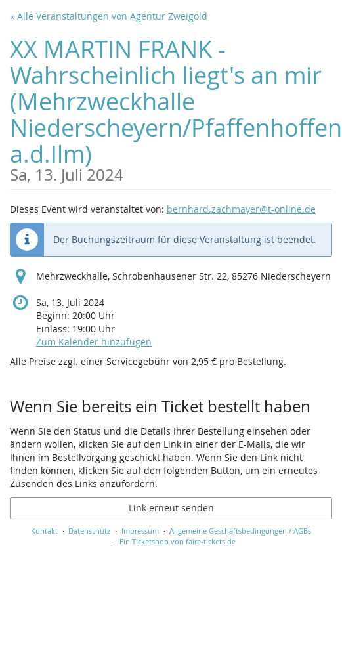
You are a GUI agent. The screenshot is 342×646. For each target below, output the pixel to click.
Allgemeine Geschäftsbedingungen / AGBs (240, 531)
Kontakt (44, 531)
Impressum (140, 531)
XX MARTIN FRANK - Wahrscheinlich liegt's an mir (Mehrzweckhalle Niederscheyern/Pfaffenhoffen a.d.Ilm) (176, 108)
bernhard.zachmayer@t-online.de (241, 209)
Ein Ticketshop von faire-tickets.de (177, 541)
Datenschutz (89, 531)
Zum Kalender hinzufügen (94, 341)
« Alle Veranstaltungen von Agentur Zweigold (108, 16)
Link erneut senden (171, 508)
